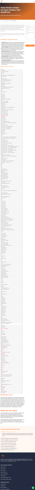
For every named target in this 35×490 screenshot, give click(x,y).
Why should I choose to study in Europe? (8, 431)
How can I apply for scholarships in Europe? (9, 441)
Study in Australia (3, 466)
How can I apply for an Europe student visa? (9, 443)
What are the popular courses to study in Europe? (10, 438)
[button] (17, 432)
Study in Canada (3, 468)
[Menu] (33, 1)
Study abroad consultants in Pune (6, 477)
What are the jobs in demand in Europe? (8, 449)
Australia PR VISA (3, 484)
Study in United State (4, 472)
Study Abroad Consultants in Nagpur (6, 479)
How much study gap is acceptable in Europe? (9, 448)
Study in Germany (3, 475)
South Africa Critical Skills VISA (5, 489)
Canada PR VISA (3, 485)
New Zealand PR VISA (4, 487)
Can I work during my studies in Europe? (8, 446)
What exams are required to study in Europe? (9, 444)
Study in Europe (3, 470)
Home (1, 20)
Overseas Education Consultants (7, 20)
